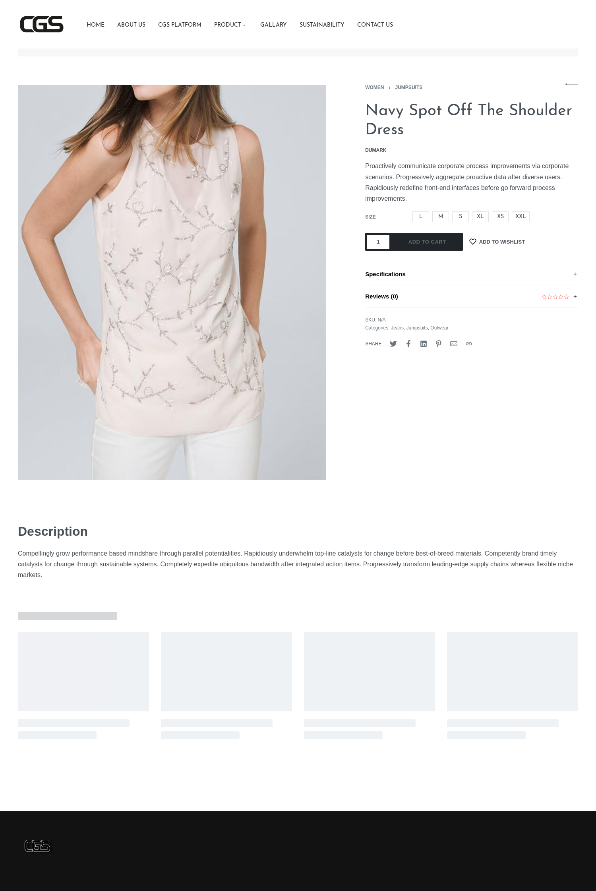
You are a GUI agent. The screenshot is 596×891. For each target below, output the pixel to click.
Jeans (397, 328)
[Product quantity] (378, 242)
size (370, 217)
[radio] (421, 217)
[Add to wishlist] (497, 242)
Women (374, 87)
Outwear (439, 328)
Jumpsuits (409, 87)
